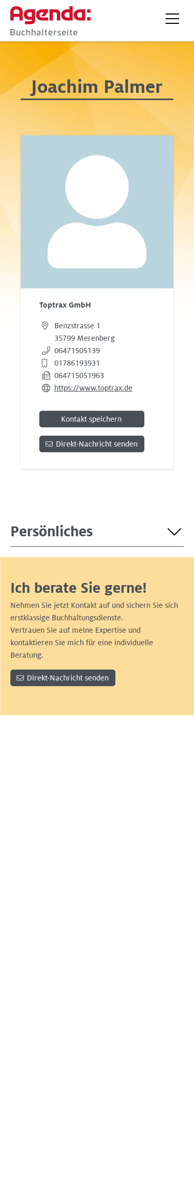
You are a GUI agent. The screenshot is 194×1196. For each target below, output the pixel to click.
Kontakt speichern (91, 419)
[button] (172, 18)
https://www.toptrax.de (93, 388)
